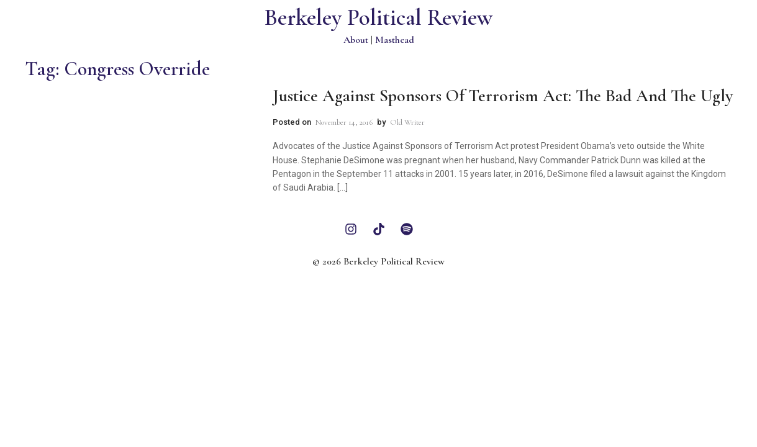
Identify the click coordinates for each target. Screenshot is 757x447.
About (355, 40)
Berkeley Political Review (378, 18)
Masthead (394, 40)
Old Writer (407, 122)
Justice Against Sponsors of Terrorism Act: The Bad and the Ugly (503, 95)
